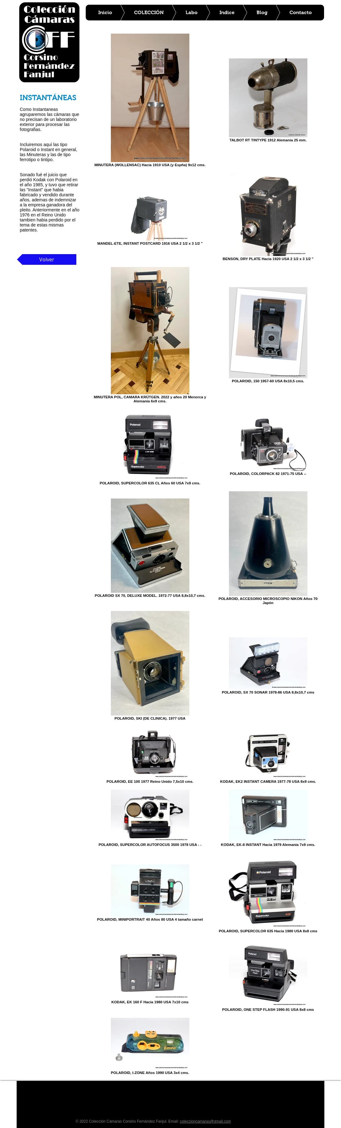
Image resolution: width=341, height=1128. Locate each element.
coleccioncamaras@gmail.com (205, 1121)
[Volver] (46, 259)
